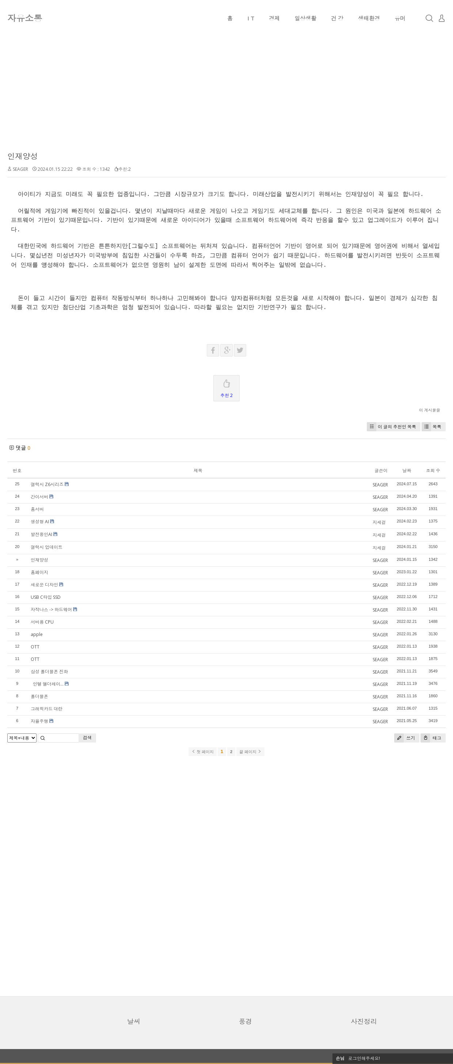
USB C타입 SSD (46, 597)
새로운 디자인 (44, 585)
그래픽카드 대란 (46, 709)
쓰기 (404, 738)
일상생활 (305, 18)
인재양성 (22, 156)
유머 (400, 18)
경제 (274, 18)
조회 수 (433, 470)
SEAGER (20, 169)
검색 (87, 738)
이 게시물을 (429, 410)
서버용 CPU (42, 622)
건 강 (337, 18)
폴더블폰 (39, 696)
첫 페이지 (202, 751)
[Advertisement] (226, 98)
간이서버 (39, 497)
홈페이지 (39, 572)
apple (37, 634)
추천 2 (226, 386)
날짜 (406, 470)
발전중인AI (41, 534)
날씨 (133, 1021)
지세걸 (379, 522)
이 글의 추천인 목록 (391, 426)
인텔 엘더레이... (47, 684)
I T (250, 18)
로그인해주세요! (364, 1058)
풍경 (245, 1021)
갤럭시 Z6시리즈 (47, 484)
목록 (431, 426)
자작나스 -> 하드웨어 (51, 609)
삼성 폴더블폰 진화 (49, 671)
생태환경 (369, 18)
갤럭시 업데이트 (46, 547)
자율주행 (39, 721)
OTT (35, 647)
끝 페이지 (250, 751)
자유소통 (24, 18)
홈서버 (37, 509)
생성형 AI (40, 521)
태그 (430, 738)
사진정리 (364, 1021)
